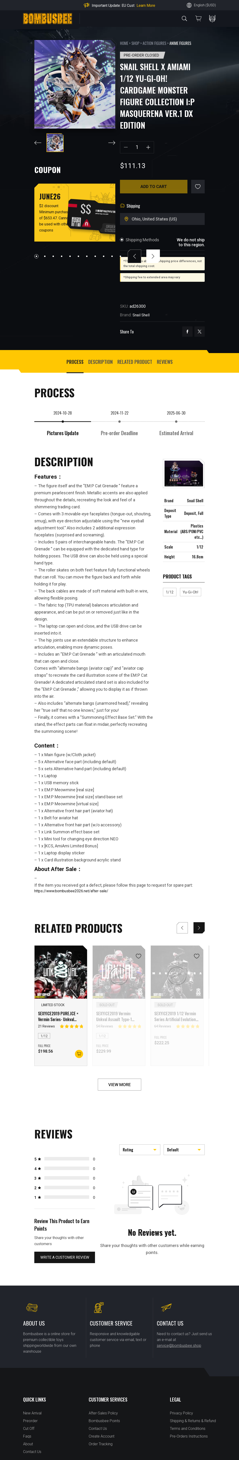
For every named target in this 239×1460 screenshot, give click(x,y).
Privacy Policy (181, 1413)
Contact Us (32, 1451)
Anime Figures (180, 43)
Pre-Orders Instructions (189, 1436)
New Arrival (32, 1413)
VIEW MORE (119, 1084)
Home (124, 43)
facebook (187, 331)
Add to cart (154, 186)
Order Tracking (100, 1444)
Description (100, 361)
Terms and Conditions (187, 1428)
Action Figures (154, 43)
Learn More (146, 5)
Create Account (101, 1436)
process (75, 361)
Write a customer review (64, 1257)
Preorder (30, 1421)
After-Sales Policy (103, 1413)
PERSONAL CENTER (212, 18)
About (28, 1444)
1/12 (170, 592)
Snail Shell (141, 315)
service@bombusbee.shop (179, 1345)
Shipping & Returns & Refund (193, 1421)
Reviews (165, 361)
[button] (36, 256)
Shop (135, 43)
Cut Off (28, 1428)
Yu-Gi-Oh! (190, 592)
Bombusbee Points (104, 1421)
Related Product (134, 361)
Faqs (27, 1436)
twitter (199, 331)
